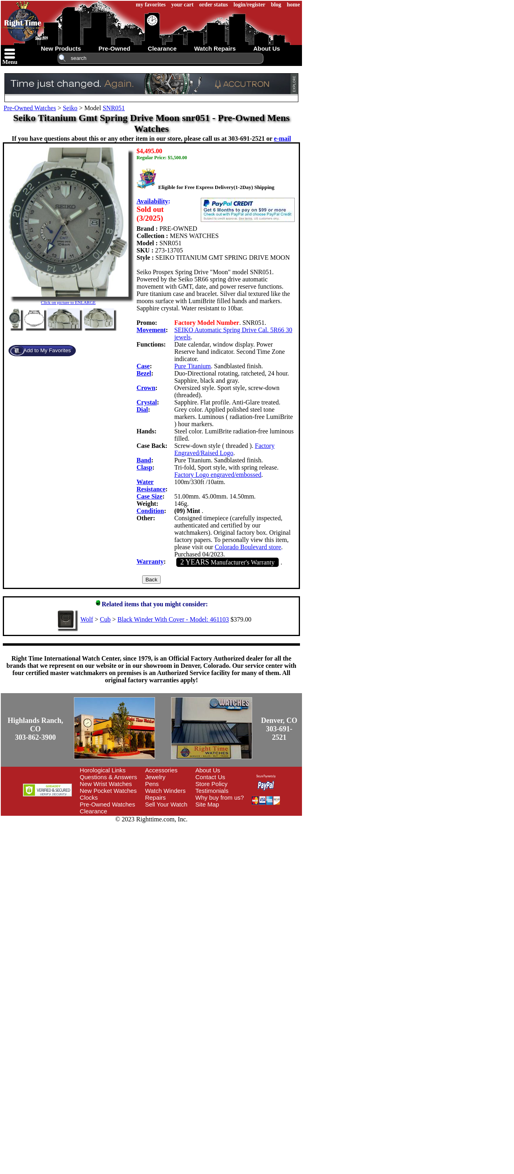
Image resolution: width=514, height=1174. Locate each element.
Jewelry (155, 777)
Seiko (70, 108)
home (293, 5)
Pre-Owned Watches (30, 108)
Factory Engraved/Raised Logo (224, 449)
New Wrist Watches (106, 783)
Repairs (155, 797)
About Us (208, 770)
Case (143, 366)
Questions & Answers (108, 777)
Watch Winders (165, 790)
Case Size (149, 496)
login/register (249, 5)
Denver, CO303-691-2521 (279, 728)
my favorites (150, 5)
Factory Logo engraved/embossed (217, 474)
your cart (182, 5)
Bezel (144, 373)
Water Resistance (151, 485)
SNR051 (114, 108)
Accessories (161, 770)
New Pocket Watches (108, 790)
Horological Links (103, 770)
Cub (105, 619)
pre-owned (114, 48)
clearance (162, 48)
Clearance (93, 811)
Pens (152, 783)
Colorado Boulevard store (248, 547)
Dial (142, 409)
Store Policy (212, 783)
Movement (151, 329)
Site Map (207, 804)
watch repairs (215, 48)
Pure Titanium (192, 366)
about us (266, 48)
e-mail (282, 138)
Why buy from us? (220, 797)
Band (144, 460)
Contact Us (210, 777)
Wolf (86, 619)
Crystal (147, 402)
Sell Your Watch (166, 804)
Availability (152, 201)
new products (61, 48)
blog (276, 5)
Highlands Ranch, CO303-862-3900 (35, 728)
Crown (146, 387)
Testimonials (212, 790)
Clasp (144, 467)
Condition (150, 510)
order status (213, 5)
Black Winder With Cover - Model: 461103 (173, 619)
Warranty (150, 561)
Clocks (89, 797)
